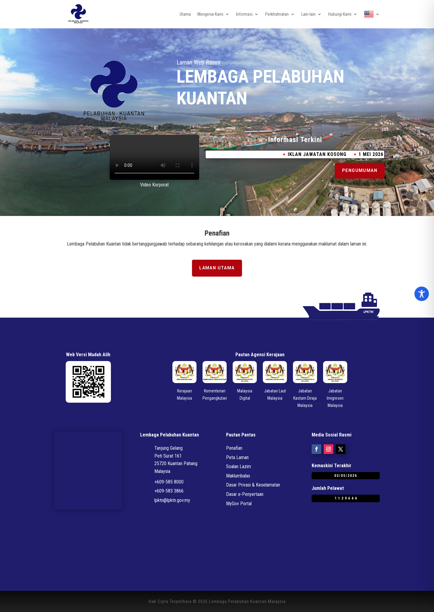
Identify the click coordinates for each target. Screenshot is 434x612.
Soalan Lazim (238, 466)
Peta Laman (237, 457)
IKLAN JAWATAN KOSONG (324, 154)
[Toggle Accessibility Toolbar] (421, 294)
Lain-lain (308, 14)
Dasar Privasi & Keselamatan (253, 485)
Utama (185, 14)
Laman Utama (216, 267)
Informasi (244, 14)
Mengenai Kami (210, 14)
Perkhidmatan (277, 14)
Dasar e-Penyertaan (244, 494)
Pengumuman (359, 170)
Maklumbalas (238, 476)
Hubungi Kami (339, 14)
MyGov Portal (239, 503)
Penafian (234, 448)
